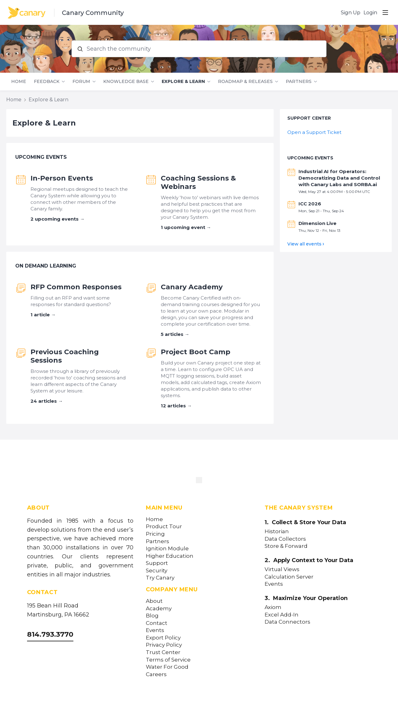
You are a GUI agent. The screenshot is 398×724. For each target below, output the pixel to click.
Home (18, 81)
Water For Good (167, 667)
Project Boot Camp (195, 352)
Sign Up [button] (350, 13)
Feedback (46, 81)
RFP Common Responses (76, 287)
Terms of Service (168, 660)
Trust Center (163, 652)
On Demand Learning (45, 266)
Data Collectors (285, 539)
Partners (299, 81)
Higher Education (169, 556)
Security (156, 571)
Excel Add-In (281, 615)
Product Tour (164, 526)
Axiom (273, 607)
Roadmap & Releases (245, 81)
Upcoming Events (41, 157)
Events (155, 630)
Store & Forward (286, 546)
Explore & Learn (183, 81)
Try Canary (160, 578)
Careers (156, 674)
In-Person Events (61, 178)
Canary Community (93, 12)
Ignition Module (167, 549)
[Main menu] (385, 12)
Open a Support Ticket (314, 132)
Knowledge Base (126, 81)
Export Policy (163, 638)
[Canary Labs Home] (199, 481)
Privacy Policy (164, 645)
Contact (156, 623)
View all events (304, 244)
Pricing (155, 534)
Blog (152, 616)
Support (157, 563)
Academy (159, 609)
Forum (81, 81)
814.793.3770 (50, 634)
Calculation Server (289, 577)
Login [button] (370, 13)
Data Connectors (287, 622)
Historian (277, 531)
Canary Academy (192, 287)
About (154, 601)
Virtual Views (282, 569)
